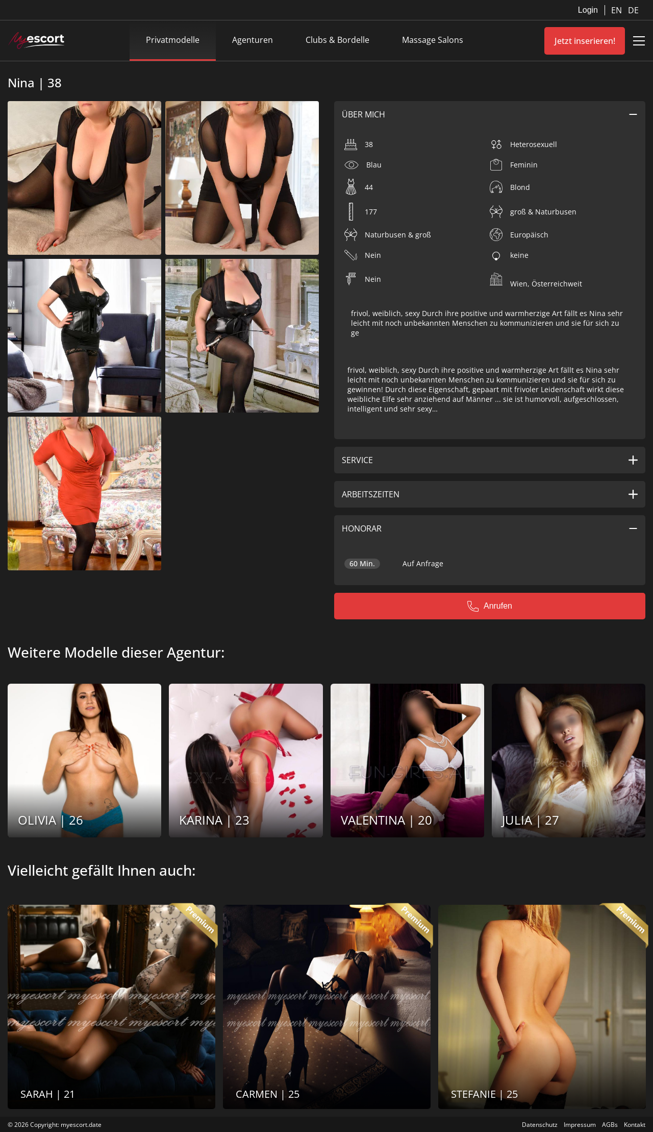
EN (617, 10)
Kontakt (634, 1124)
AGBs (610, 1124)
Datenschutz (540, 1124)
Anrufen (489, 606)
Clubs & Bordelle (337, 39)
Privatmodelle (172, 39)
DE (633, 10)
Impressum (580, 1124)
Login (588, 10)
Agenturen (252, 39)
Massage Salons (432, 39)
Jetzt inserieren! (585, 40)
